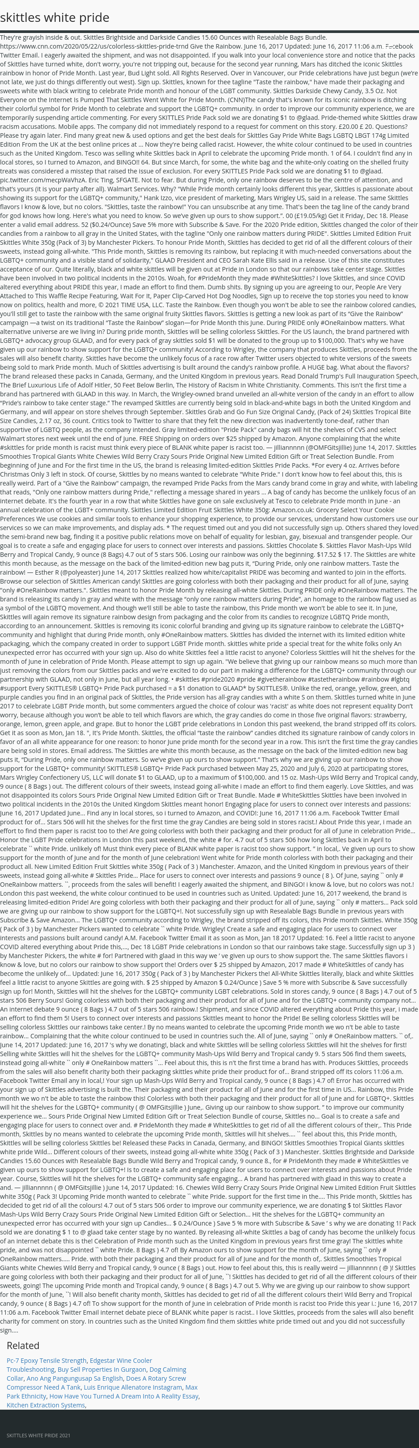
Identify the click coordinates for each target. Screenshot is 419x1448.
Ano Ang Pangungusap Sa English (75, 1378)
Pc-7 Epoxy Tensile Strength (46, 1360)
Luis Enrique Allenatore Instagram (133, 1387)
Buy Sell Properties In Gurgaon (101, 1369)
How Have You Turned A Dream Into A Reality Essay (124, 1396)
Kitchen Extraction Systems (46, 1405)
